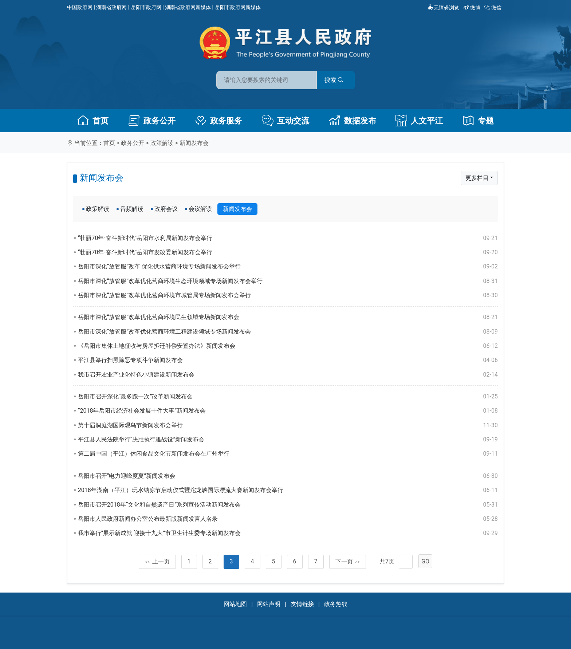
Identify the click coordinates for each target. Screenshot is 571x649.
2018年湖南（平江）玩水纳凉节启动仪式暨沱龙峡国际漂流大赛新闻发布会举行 (288, 490)
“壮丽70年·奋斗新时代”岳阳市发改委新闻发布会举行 (288, 252)
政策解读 (162, 142)
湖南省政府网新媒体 (188, 7)
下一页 (347, 561)
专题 (478, 120)
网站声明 (268, 604)
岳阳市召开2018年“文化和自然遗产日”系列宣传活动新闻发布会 (288, 504)
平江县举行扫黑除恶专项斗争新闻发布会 (288, 360)
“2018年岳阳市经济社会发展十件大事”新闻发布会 (288, 410)
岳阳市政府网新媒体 (238, 7)
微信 (493, 8)
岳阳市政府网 (146, 7)
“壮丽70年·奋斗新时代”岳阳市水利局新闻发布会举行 (288, 238)
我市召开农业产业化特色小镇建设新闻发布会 (288, 374)
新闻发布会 (194, 142)
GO (425, 561)
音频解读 (131, 208)
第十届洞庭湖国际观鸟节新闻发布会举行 (288, 425)
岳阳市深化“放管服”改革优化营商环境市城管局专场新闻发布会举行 (288, 295)
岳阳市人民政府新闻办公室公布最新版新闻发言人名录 (288, 519)
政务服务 (218, 120)
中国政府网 (79, 7)
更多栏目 (477, 177)
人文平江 (419, 120)
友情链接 (302, 604)
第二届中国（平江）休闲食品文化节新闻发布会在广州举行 (288, 453)
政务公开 (152, 120)
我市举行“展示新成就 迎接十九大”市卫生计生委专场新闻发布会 (288, 533)
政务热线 (335, 604)
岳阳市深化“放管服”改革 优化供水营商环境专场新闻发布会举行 (288, 266)
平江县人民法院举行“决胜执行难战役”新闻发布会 (288, 439)
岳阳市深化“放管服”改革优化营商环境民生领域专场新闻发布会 (288, 317)
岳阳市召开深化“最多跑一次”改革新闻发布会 (288, 396)
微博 (472, 8)
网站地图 (235, 604)
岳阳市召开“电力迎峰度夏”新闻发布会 (288, 476)
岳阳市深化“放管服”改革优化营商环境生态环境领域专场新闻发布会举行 (288, 281)
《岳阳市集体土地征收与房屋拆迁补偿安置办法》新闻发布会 (288, 346)
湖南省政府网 (111, 7)
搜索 (337, 79)
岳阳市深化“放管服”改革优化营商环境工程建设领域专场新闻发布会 (288, 331)
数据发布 (352, 120)
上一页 (157, 561)
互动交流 (285, 120)
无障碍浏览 (443, 8)
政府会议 (166, 208)
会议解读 (200, 208)
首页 (93, 120)
